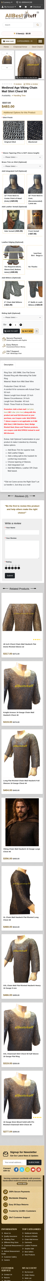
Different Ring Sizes (11, 1242)
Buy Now (27, 331)
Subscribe (33, 1162)
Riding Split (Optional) (11, 313)
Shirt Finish (8, 117)
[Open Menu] (40, 41)
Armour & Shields (31, 1236)
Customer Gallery (10, 1257)
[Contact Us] (24, 2)
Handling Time (9, 1239)
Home (6, 47)
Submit (10, 576)
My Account (29, 1272)
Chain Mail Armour (31, 1239)
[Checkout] (35, 7)
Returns (7, 1278)
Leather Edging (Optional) (12, 242)
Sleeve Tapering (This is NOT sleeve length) (21, 153)
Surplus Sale (29, 1249)
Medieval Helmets (31, 1233)
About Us (7, 1233)
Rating (9, 562)
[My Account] (8, 7)
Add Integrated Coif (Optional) (14, 171)
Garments (28, 1242)
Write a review (31, 84)
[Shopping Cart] (26, 7)
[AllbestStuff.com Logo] (22, 15)
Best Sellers (29, 1252)
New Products (30, 1255)
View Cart (8, 41)
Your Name (10, 528)
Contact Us (8, 1274)
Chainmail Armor (20, 47)
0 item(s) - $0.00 (22, 33)
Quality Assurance (10, 1236)
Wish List (28, 1278)
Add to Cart (11, 331)
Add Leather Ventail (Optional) (14, 207)
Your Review (11, 538)
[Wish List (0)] (20, 7)
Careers (7, 1260)
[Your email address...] (15, 1162)
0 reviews (18, 84)
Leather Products (31, 1245)
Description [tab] (8, 365)
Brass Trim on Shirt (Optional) (14, 162)
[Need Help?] (37, 331)
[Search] (37, 24)
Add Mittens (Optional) (11, 278)
